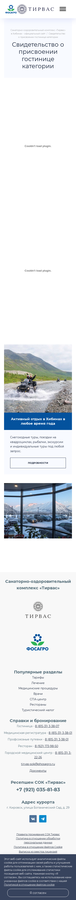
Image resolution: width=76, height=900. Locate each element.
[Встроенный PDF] (38, 146)
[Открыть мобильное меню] (63, 7)
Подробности (38, 463)
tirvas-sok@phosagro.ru (38, 764)
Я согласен (38, 893)
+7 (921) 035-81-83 (38, 790)
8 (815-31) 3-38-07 (47, 726)
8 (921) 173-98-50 (46, 746)
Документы (38, 771)
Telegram (42, 818)
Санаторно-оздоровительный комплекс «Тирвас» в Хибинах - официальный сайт (29, 9)
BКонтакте (33, 818)
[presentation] (11, 515)
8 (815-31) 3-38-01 (60, 733)
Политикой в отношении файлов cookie (29, 884)
